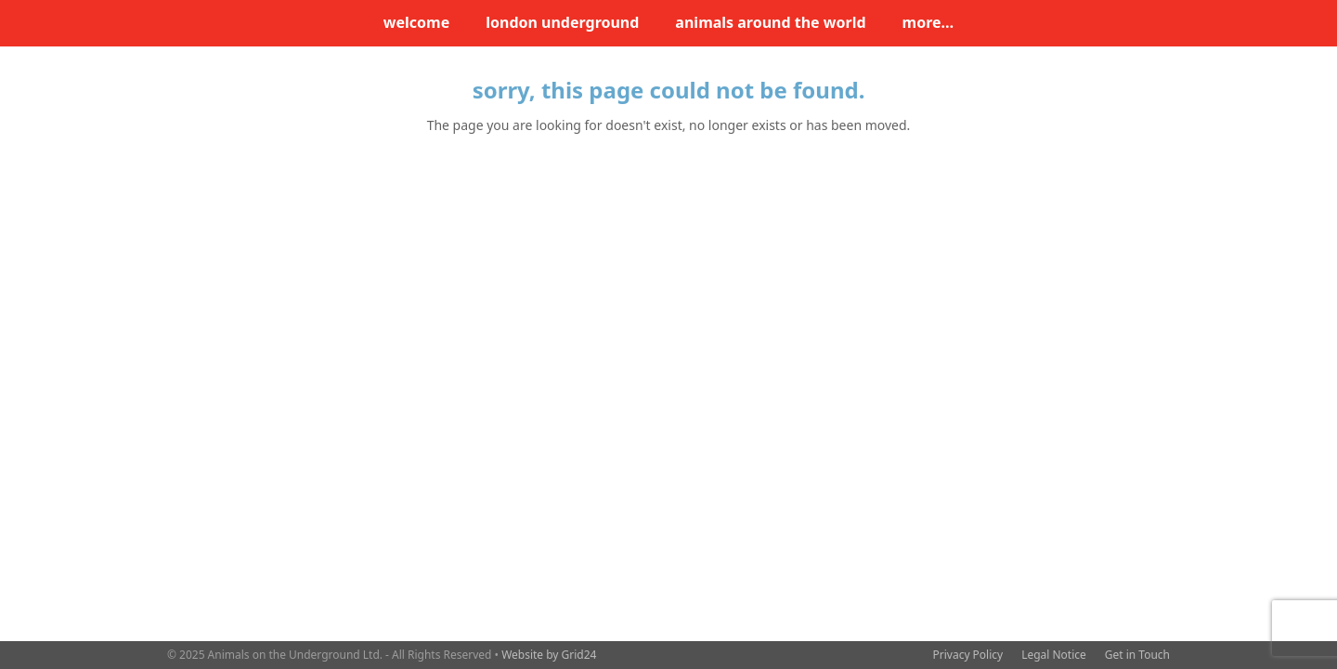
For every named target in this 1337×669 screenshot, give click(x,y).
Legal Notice (1053, 654)
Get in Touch (1137, 654)
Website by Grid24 (548, 654)
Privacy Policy (968, 654)
